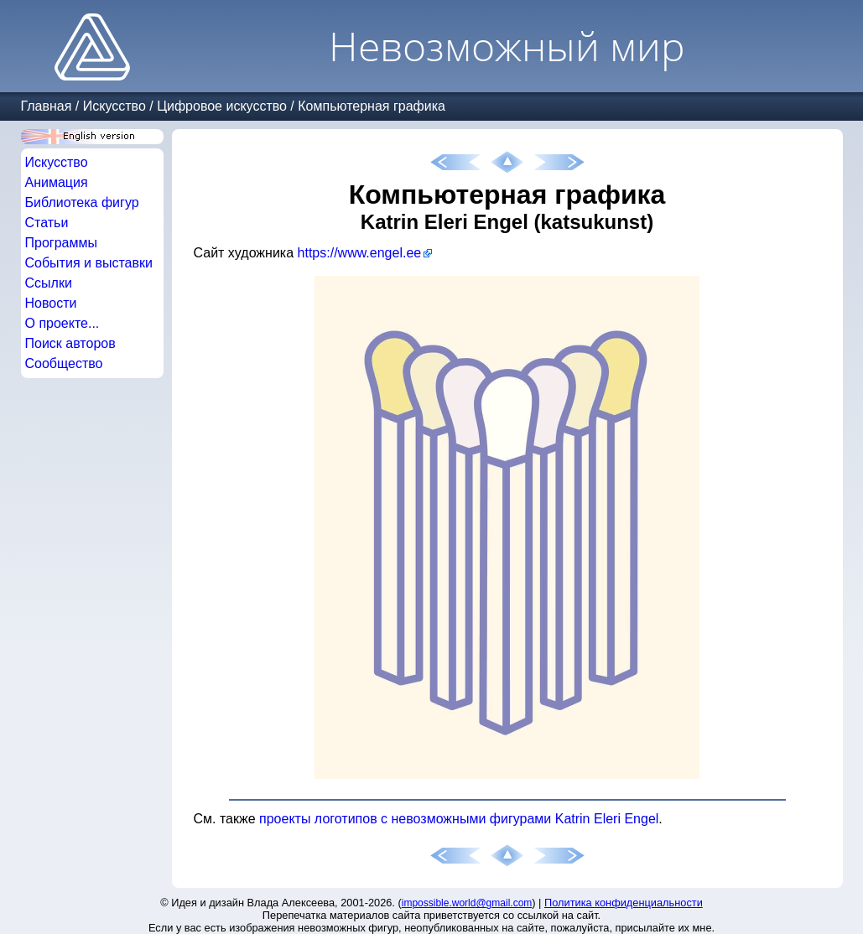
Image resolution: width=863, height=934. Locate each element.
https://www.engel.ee (360, 253)
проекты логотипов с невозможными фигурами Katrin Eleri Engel (458, 819)
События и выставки (89, 263)
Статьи (47, 222)
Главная (46, 106)
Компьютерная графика (371, 106)
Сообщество (64, 363)
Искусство (114, 106)
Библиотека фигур (82, 202)
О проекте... (62, 323)
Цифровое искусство (222, 106)
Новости (51, 303)
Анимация (56, 182)
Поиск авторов (70, 343)
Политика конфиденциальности (623, 902)
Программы (61, 243)
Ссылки (48, 283)
